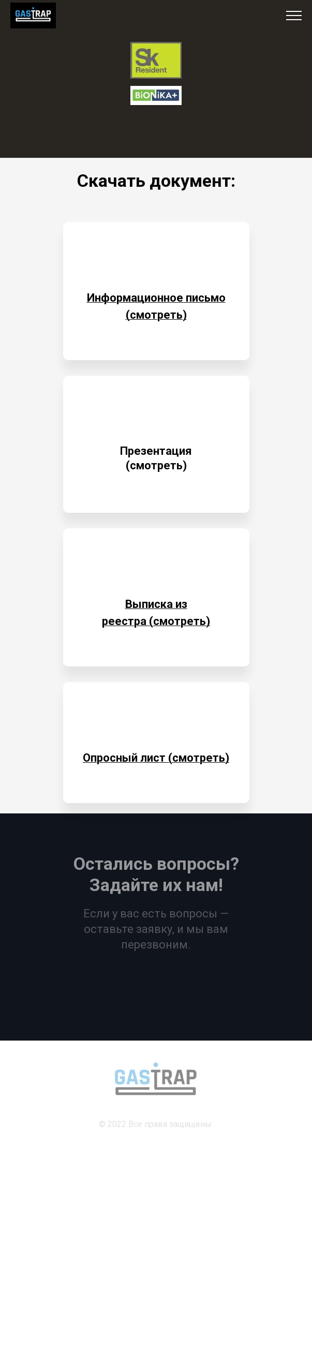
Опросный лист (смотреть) (156, 757)
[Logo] (156, 60)
